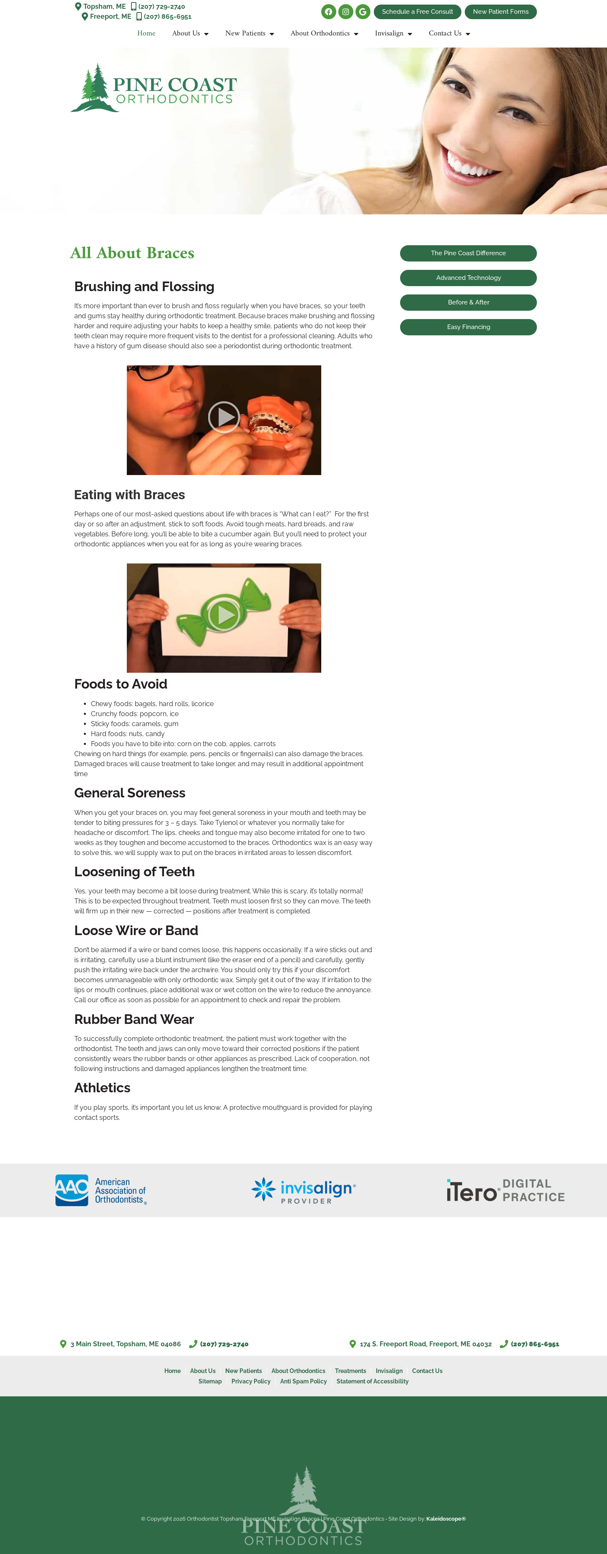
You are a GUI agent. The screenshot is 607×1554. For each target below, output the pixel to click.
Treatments (350, 1370)
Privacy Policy (251, 1381)
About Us (190, 34)
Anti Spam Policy (303, 1381)
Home (146, 33)
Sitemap (210, 1381)
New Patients (249, 34)
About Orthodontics (324, 34)
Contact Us (449, 34)
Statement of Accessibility (373, 1381)
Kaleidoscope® (446, 1518)
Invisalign (393, 34)
